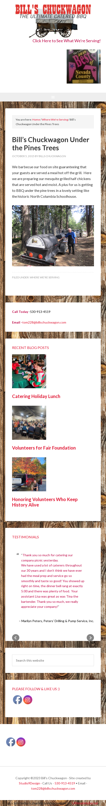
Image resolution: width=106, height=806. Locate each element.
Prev (15, 637)
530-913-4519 (65, 783)
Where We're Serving (45, 277)
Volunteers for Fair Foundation (44, 447)
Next (90, 637)
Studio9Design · (30, 783)
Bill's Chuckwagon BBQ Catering (53, 21)
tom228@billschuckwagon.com (44, 322)
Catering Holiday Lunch (36, 396)
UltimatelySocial (85, 803)
